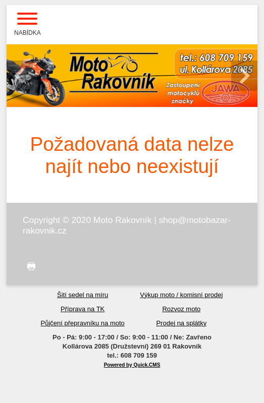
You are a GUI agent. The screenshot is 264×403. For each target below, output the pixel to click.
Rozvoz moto (181, 309)
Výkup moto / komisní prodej (181, 295)
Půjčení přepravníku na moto (83, 323)
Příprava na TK (82, 309)
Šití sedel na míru (82, 295)
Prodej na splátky (181, 323)
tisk (29, 266)
